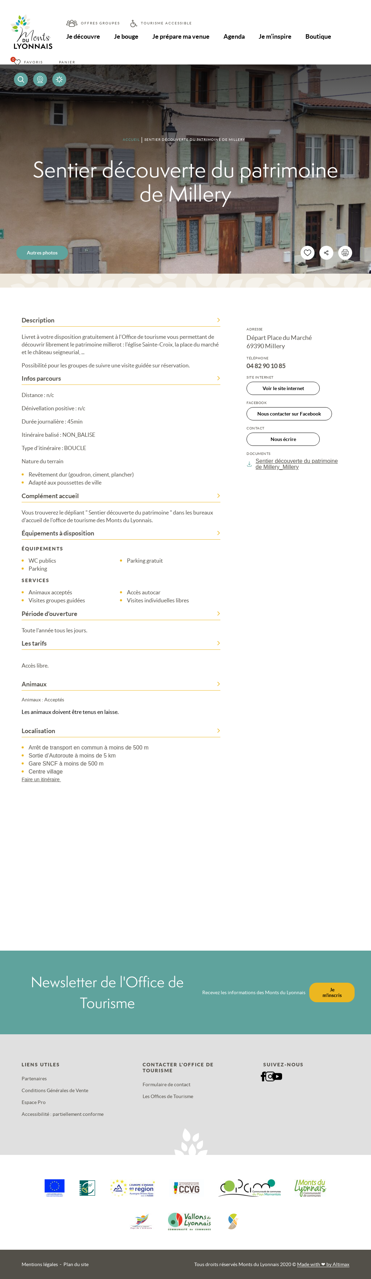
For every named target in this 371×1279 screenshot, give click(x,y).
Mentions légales (40, 1264)
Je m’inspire (275, 36)
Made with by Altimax (323, 1264)
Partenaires (34, 1078)
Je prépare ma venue (181, 36)
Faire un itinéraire (45, 779)
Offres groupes (100, 23)
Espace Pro (34, 1102)
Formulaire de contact (166, 1084)
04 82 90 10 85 (266, 366)
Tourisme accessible (166, 23)
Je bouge (126, 36)
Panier (67, 62)
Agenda (234, 36)
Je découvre (83, 36)
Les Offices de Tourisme (168, 1096)
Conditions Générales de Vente (55, 1090)
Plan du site (76, 1264)
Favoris (33, 62)
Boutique (318, 36)
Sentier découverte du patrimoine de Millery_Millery (292, 464)
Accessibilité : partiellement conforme (63, 1114)
